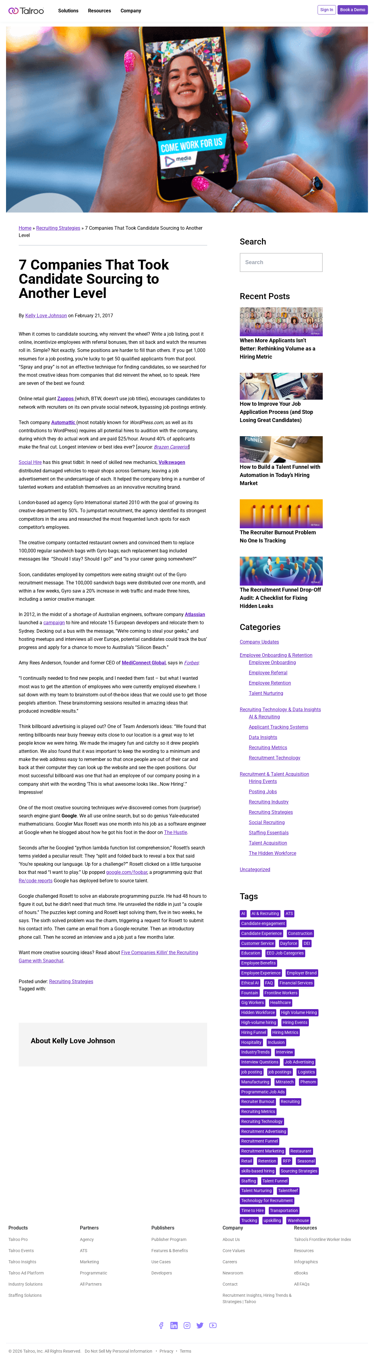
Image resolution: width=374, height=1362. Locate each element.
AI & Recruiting (264, 717)
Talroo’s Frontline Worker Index (322, 1239)
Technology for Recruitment (267, 1200)
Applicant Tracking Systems (278, 727)
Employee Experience (260, 973)
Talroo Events (21, 1250)
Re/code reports (35, 881)
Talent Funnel (274, 1181)
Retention (267, 1161)
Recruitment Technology (274, 758)
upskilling (272, 1220)
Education (250, 953)
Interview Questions (259, 1062)
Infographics (306, 1261)
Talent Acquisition (268, 843)
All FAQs (301, 1284)
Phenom (308, 1082)
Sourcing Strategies (299, 1171)
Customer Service (257, 943)
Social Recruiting (267, 822)
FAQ (269, 983)
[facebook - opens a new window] (161, 1325)
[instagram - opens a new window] (187, 1325)
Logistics (306, 1072)
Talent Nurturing (266, 693)
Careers (230, 1261)
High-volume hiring (258, 1022)
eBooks (301, 1273)
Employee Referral (268, 673)
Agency (87, 1239)
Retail (246, 1161)
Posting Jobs (263, 791)
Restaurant (301, 1151)
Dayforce (288, 943)
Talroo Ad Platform (26, 1273)
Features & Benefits (169, 1250)
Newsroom (233, 1273)
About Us (231, 1239)
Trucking (249, 1220)
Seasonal (306, 1161)
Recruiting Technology (262, 1121)
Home (25, 228)
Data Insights (263, 737)
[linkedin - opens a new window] (174, 1325)
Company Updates (259, 642)
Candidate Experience (261, 933)
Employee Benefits (258, 963)
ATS (289, 913)
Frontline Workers (281, 993)
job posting (251, 1072)
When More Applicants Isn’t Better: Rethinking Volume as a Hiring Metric (277, 348)
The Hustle (175, 832)
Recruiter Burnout (257, 1101)
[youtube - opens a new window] (213, 1325)
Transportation (284, 1210)
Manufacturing (255, 1082)
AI (243, 913)
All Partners (91, 1284)
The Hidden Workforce (272, 853)
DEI (307, 943)
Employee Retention (270, 683)
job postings (279, 1072)
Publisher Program (168, 1239)
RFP (287, 1161)
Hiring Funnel (253, 1032)
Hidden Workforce (258, 1012)
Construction (300, 933)
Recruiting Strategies (58, 228)
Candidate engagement (263, 923)
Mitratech (285, 1082)
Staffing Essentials (269, 833)
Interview (284, 1052)
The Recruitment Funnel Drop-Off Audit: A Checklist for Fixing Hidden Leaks (280, 598)
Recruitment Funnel (259, 1141)
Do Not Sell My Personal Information (119, 1351)
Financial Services (296, 983)
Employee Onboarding (272, 662)
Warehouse (298, 1220)
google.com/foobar (126, 872)
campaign (54, 622)
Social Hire (30, 462)
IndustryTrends (255, 1052)
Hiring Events (263, 781)
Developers (161, 1273)
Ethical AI (250, 983)
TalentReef (288, 1190)
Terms (185, 1351)
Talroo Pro (18, 1239)
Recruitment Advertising (263, 1131)
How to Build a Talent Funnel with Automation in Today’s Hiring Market (280, 475)
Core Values (234, 1250)
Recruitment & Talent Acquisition (274, 774)
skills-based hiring (257, 1171)
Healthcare (280, 1002)
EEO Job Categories (285, 953)
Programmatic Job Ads (263, 1092)
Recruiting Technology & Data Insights (280, 709)
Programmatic (93, 1273)
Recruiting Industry (269, 802)
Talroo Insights (22, 1261)
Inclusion (276, 1042)
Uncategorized (255, 869)
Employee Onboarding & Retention (276, 655)
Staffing (248, 1181)
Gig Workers (252, 1002)
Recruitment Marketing (262, 1151)
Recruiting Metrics (268, 747)
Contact (230, 1284)
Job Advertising (299, 1062)
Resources (304, 1250)
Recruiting (290, 1101)
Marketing (89, 1261)
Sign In (327, 9)
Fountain (249, 993)
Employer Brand (302, 973)
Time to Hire (252, 1210)
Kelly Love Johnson (46, 315)
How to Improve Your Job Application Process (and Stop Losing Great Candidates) (276, 412)
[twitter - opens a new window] (200, 1325)
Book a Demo (352, 9)
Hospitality (251, 1042)
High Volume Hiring (299, 1012)
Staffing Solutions (25, 1295)
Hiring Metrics (285, 1032)
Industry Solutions (25, 1284)
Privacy (166, 1351)
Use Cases (161, 1261)
